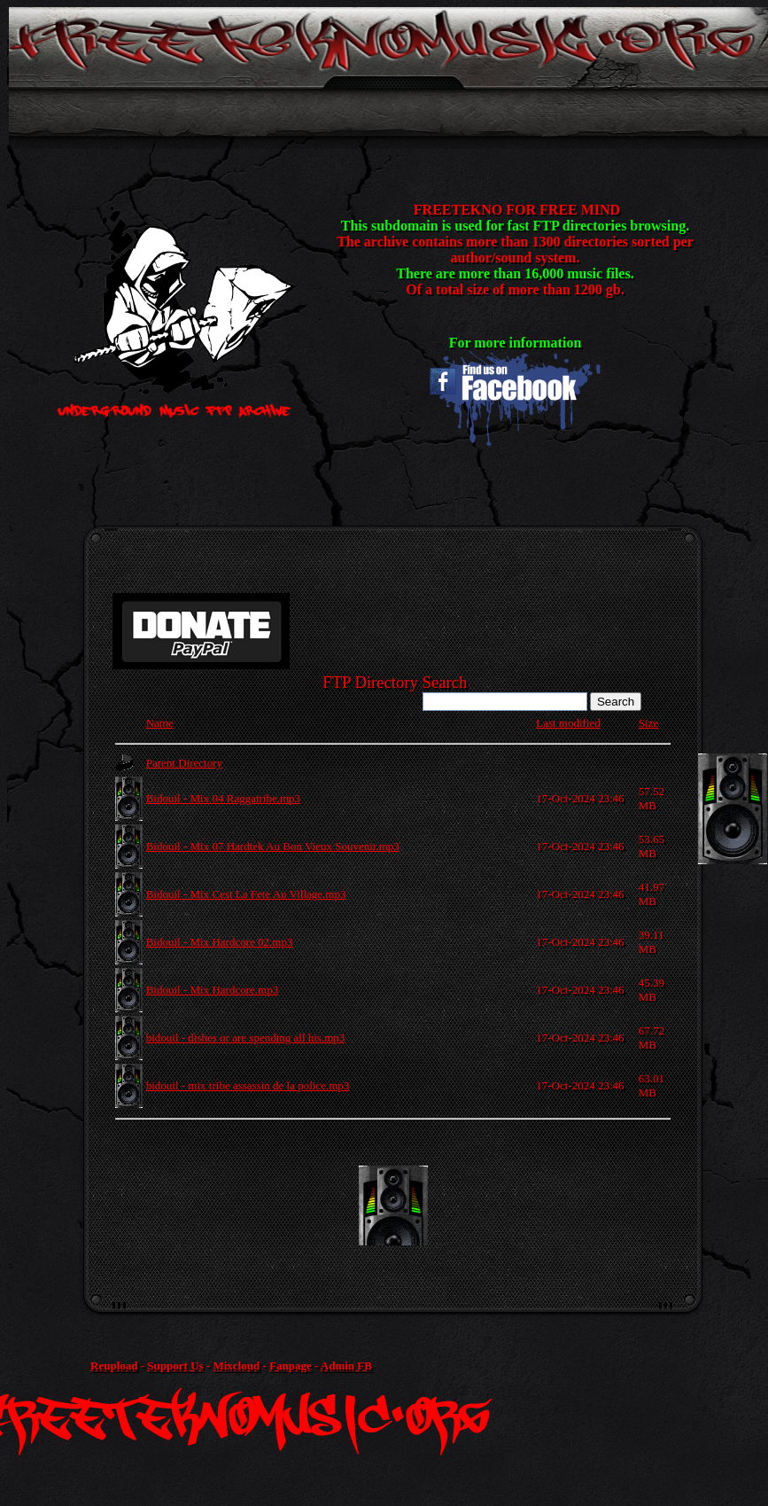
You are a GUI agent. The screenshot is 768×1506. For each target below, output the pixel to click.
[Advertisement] (434, 1205)
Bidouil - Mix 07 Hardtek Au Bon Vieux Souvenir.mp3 (273, 846)
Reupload (113, 1365)
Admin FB (346, 1365)
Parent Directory (184, 762)
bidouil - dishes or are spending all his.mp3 (245, 1037)
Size (648, 723)
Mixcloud (236, 1365)
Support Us (175, 1365)
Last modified (568, 723)
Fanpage (290, 1365)
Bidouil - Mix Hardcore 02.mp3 (219, 941)
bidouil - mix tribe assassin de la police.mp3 (248, 1085)
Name (160, 723)
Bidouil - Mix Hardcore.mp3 (212, 989)
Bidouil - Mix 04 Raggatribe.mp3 (223, 798)
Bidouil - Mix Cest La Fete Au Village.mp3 (246, 894)
